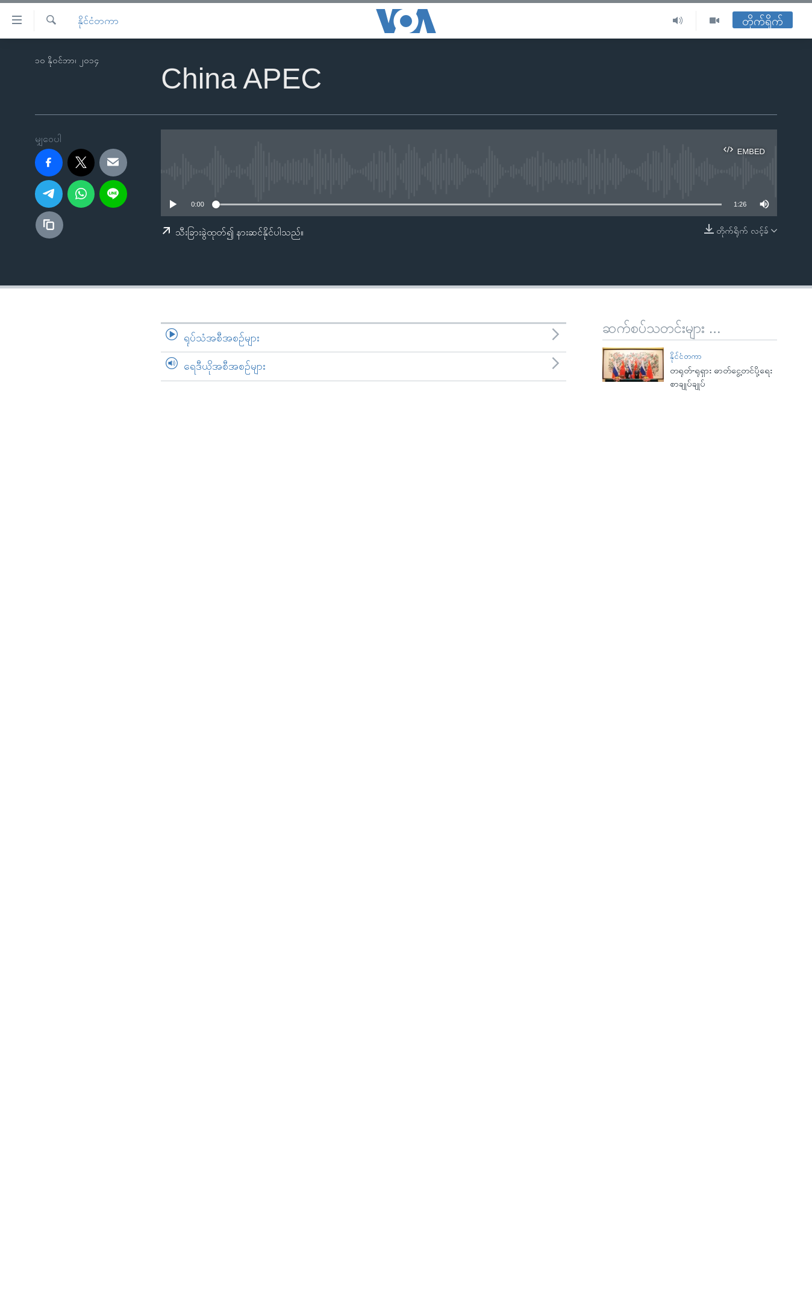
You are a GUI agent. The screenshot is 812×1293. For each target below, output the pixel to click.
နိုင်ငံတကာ (98, 21)
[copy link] (49, 225)
